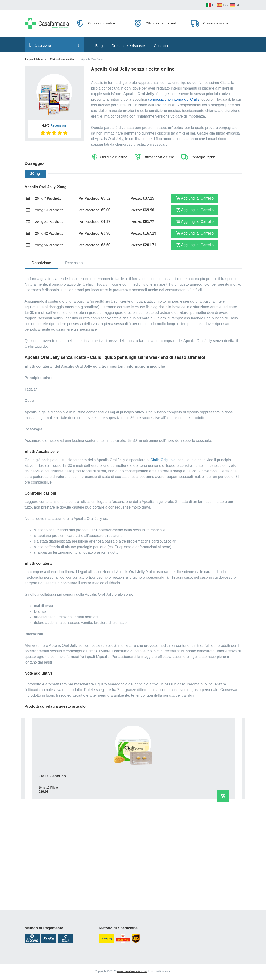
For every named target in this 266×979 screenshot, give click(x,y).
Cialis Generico (45, 776)
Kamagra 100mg (46, 864)
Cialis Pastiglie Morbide (127, 776)
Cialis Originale (163, 460)
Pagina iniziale (36, 59)
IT (213, 5)
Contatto (161, 46)
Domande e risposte (128, 46)
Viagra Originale (195, 776)
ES (225, 5)
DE (238, 5)
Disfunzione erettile (64, 59)
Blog (99, 46)
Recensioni (58, 125)
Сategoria (54, 45)
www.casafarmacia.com (132, 971)
